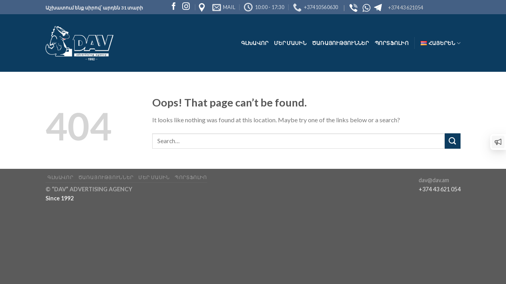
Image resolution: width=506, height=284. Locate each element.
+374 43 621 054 (440, 189)
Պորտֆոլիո (392, 43)
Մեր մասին (290, 43)
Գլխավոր (255, 43)
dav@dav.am (434, 180)
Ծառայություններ (340, 43)
